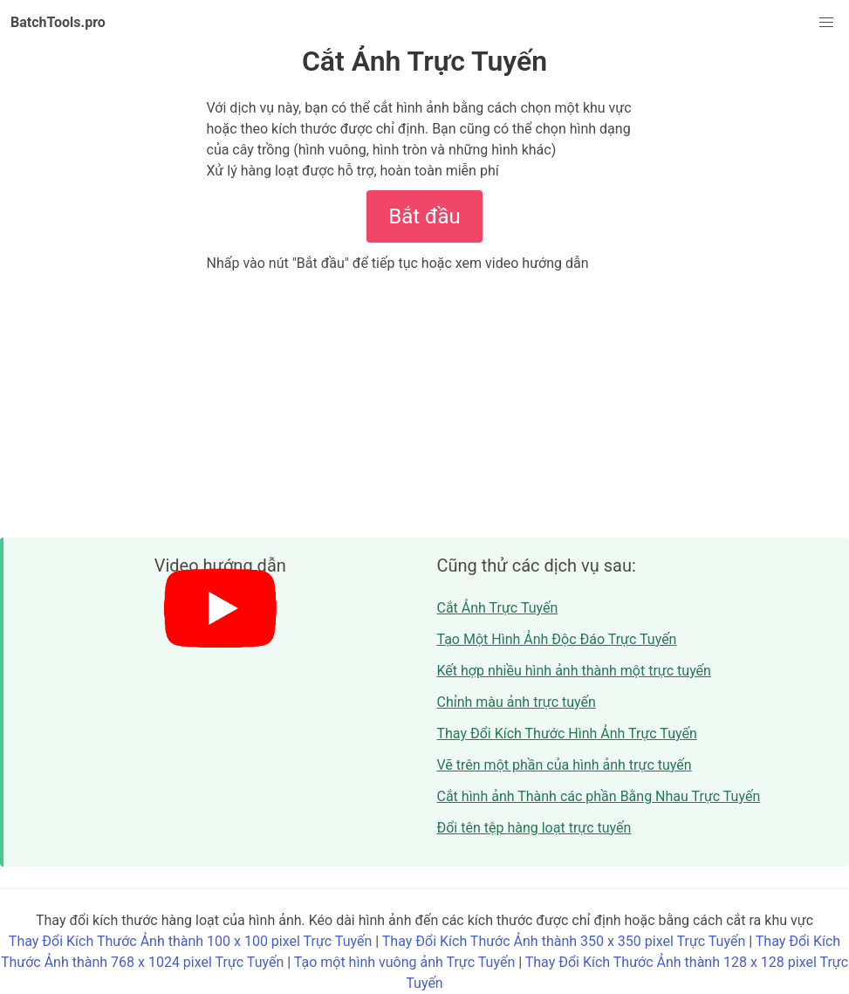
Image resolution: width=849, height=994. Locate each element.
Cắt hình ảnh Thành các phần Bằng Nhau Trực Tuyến (599, 796)
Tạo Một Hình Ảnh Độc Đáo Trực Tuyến (557, 639)
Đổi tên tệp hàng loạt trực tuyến (534, 827)
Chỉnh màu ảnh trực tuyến (516, 702)
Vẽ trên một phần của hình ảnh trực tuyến (564, 765)
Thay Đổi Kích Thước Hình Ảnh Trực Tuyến (567, 733)
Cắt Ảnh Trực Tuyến (497, 608)
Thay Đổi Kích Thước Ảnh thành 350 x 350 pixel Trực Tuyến (563, 941)
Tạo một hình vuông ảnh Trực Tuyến (404, 962)
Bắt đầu (424, 216)
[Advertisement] (424, 405)
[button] (826, 22)
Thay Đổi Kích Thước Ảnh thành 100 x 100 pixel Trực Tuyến (190, 941)
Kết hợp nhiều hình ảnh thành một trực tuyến (574, 670)
